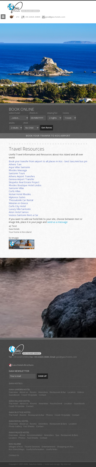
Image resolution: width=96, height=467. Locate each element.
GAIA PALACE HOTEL (19, 432)
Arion (12, 212)
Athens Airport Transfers (22, 176)
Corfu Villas (14, 191)
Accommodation (34, 435)
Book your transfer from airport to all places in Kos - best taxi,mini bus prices (49, 161)
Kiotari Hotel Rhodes (20, 194)
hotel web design (52, 464)
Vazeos (13, 215)
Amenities (43, 392)
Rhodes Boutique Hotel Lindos (25, 185)
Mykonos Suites (17, 197)
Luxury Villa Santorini (20, 209)
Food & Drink (56, 403)
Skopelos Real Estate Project (24, 182)
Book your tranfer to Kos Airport (48, 135)
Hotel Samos (22, 212)
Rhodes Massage (18, 170)
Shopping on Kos (65, 446)
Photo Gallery (15, 426)
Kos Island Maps (16, 449)
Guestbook (14, 395)
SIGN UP (42, 376)
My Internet (66, 464)
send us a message (57, 222)
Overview (13, 392)
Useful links (51, 449)
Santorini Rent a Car (27, 215)
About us (23, 392)
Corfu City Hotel (17, 206)
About (22, 435)
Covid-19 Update (29, 395)
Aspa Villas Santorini (19, 167)
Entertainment (48, 446)
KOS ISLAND (15, 444)
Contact (42, 395)
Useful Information (35, 449)
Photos (49, 415)
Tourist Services (32, 446)
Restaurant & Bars (58, 423)
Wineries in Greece (18, 203)
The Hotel (13, 403)
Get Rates (46, 127)
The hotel (13, 415)
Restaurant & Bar (58, 392)
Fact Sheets (29, 426)
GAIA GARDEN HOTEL (19, 389)
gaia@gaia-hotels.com (55, 17)
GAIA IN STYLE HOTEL (20, 412)
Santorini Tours (17, 173)
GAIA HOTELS (16, 383)
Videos (80, 392)
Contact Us (14, 455)
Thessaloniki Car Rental (21, 200)
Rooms (33, 392)
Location (72, 392)
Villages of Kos (16, 446)
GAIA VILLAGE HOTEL (19, 401)
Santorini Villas (16, 188)
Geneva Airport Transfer (21, 179)
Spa (57, 435)
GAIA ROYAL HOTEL (18, 421)
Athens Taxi (15, 164)
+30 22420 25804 (32, 17)
